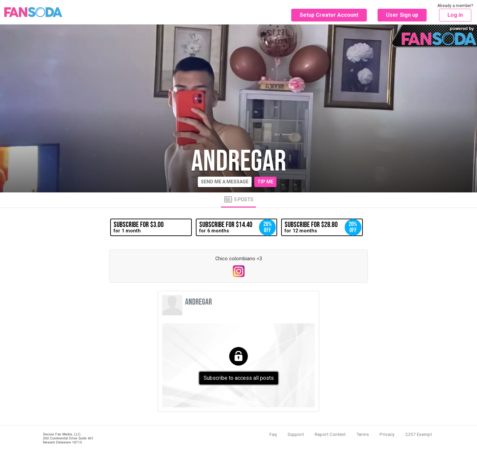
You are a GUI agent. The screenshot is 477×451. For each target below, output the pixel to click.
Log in (455, 15)
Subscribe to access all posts (239, 378)
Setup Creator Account (329, 15)
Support (296, 434)
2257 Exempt (418, 434)
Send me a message (225, 181)
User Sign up (402, 15)
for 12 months (323, 227)
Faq (273, 434)
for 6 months (237, 227)
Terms (362, 434)
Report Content (330, 434)
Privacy (387, 434)
